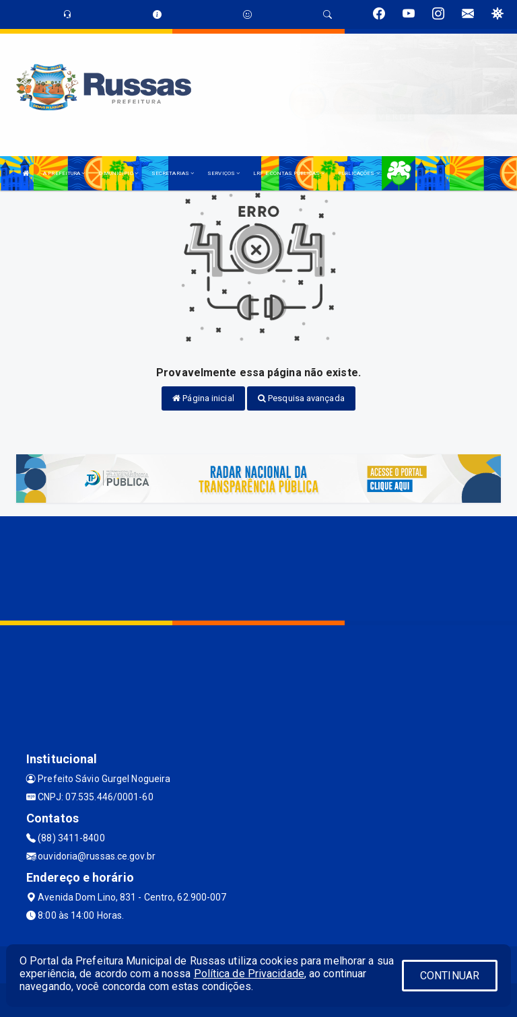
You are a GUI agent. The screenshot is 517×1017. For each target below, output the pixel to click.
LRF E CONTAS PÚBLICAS (288, 173)
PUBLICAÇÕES (358, 173)
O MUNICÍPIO (118, 173)
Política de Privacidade (249, 973)
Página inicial (203, 398)
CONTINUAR (449, 975)
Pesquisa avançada (301, 398)
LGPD (400, 173)
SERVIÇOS (223, 173)
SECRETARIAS (172, 173)
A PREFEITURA (64, 173)
